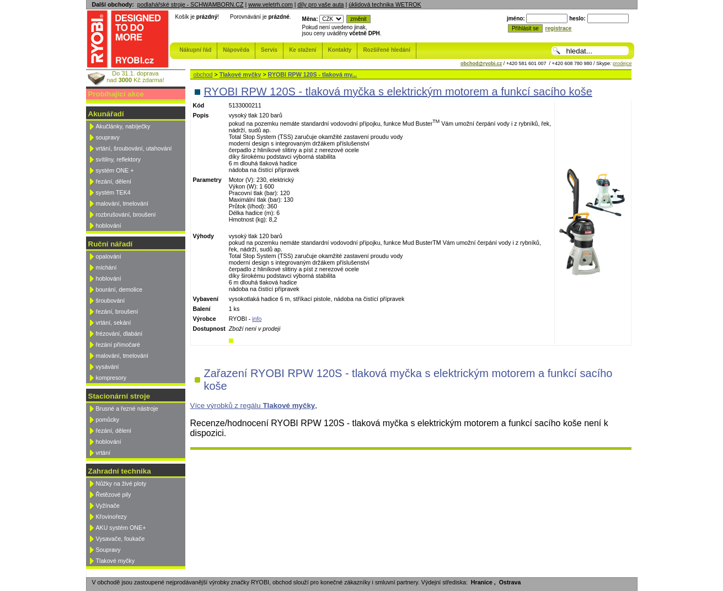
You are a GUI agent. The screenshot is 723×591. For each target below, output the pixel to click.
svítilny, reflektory (118, 159)
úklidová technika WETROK (385, 4)
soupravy (108, 137)
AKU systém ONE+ (121, 527)
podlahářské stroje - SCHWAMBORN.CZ (190, 4)
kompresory (111, 377)
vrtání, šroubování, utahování (134, 148)
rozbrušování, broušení (126, 214)
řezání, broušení (117, 311)
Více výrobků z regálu (252, 405)
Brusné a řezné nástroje (127, 408)
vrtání (103, 452)
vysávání (107, 366)
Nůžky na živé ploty (121, 483)
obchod (203, 74)
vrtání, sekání (113, 322)
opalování (108, 256)
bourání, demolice (119, 289)
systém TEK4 (113, 192)
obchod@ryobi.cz (481, 63)
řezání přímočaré (118, 344)
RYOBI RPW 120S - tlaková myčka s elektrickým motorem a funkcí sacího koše (398, 91)
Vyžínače (108, 505)
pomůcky (108, 419)
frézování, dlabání (119, 333)
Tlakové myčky (115, 560)
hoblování (108, 225)
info (256, 318)
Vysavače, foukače (120, 538)
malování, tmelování (122, 203)
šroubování (110, 300)
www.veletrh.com (270, 4)
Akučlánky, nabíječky (123, 126)
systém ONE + (115, 170)
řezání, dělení (114, 181)
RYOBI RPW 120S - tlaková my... (312, 74)
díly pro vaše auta (320, 4)
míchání (106, 267)
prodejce (622, 63)
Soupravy (108, 549)
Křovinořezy (111, 516)
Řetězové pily (113, 494)
